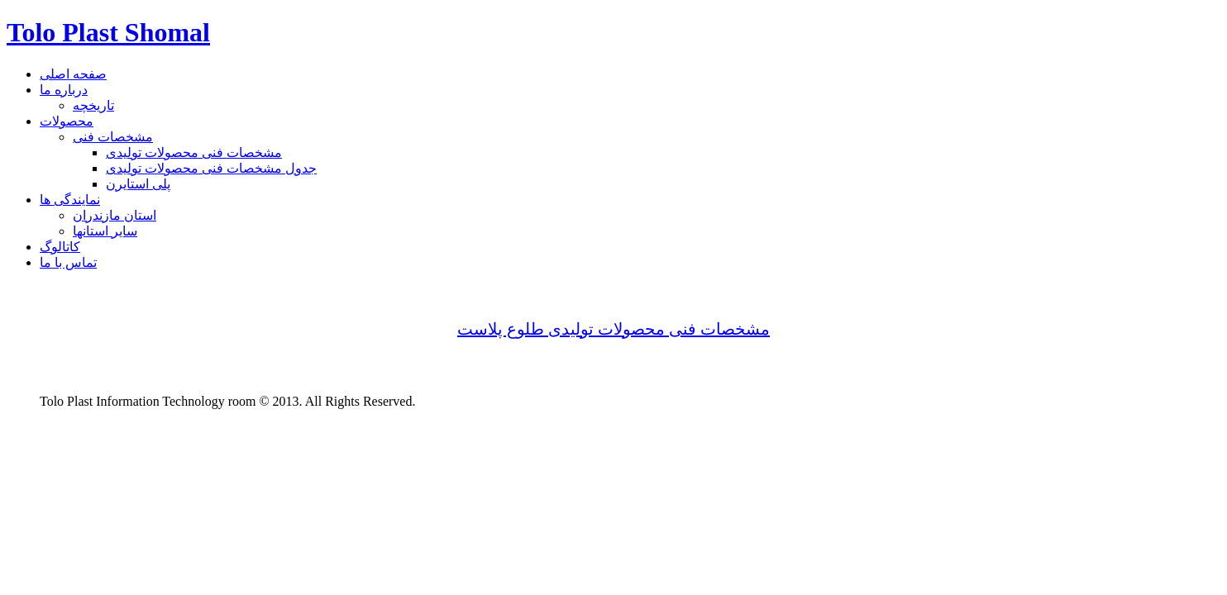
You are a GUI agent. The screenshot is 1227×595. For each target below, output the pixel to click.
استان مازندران (114, 215)
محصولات (66, 121)
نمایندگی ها (70, 200)
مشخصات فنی (113, 137)
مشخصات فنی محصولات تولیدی (194, 152)
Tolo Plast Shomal (108, 32)
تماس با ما (68, 262)
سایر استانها (105, 231)
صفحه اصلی (73, 74)
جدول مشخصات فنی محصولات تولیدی (211, 168)
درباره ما (64, 90)
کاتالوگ (60, 247)
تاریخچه (93, 105)
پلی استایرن (138, 184)
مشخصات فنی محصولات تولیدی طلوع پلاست (613, 329)
